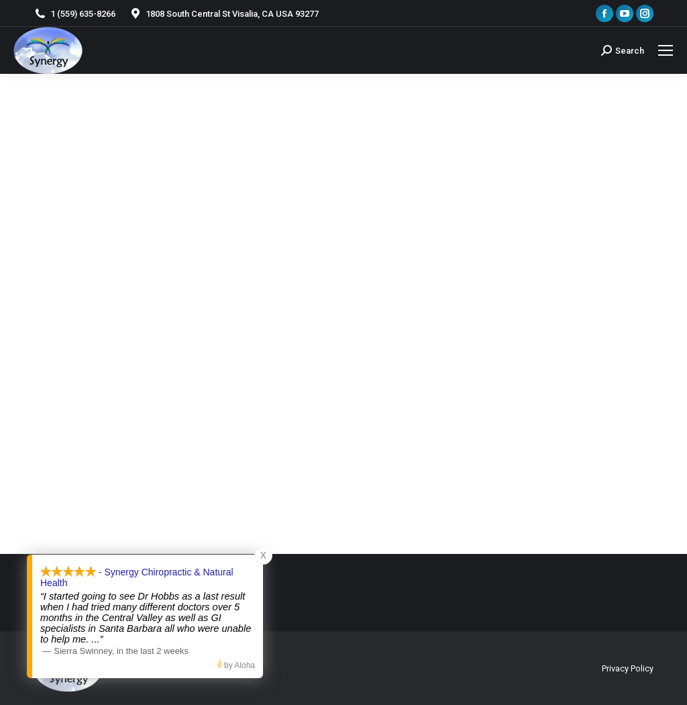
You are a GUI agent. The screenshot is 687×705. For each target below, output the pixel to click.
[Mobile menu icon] (665, 50)
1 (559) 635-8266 (74, 13)
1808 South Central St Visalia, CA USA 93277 (224, 13)
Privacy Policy (627, 668)
